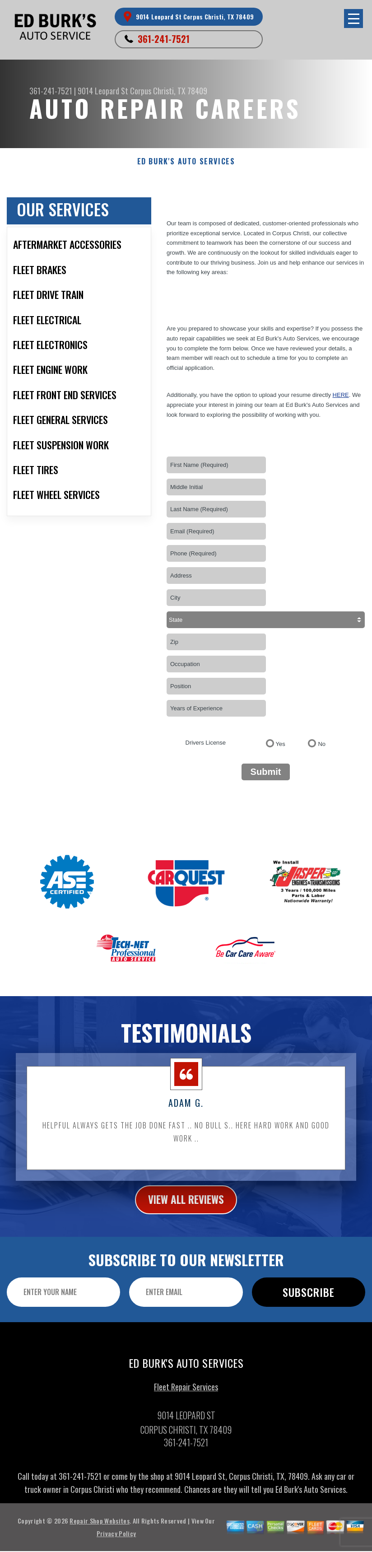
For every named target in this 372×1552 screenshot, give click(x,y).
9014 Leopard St (103, 91)
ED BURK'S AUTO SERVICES (186, 161)
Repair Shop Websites (99, 1533)
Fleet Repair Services (186, 1398)
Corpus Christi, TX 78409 (168, 91)
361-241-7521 (164, 39)
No (322, 744)
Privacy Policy (116, 1545)
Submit (266, 772)
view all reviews (186, 1210)
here (341, 394)
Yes (280, 744)
